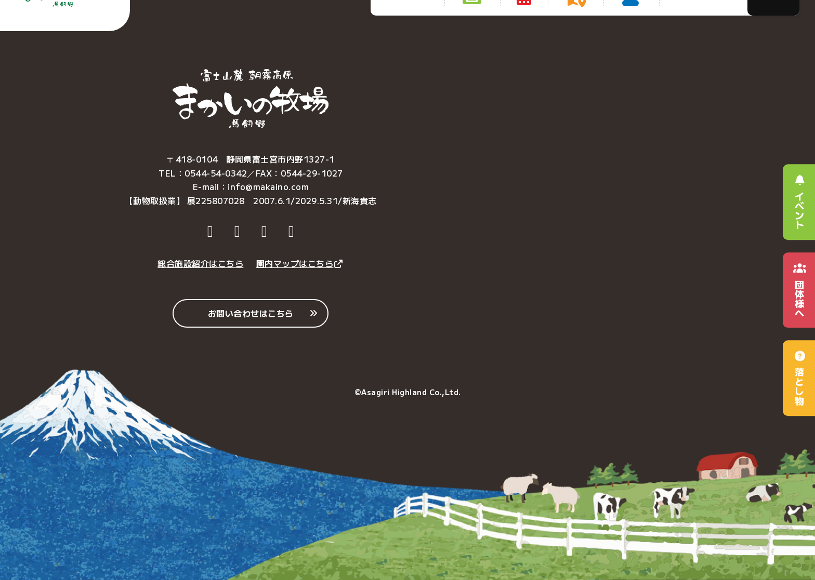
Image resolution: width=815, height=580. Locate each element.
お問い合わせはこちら (251, 313)
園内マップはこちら (300, 263)
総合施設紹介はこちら (200, 263)
